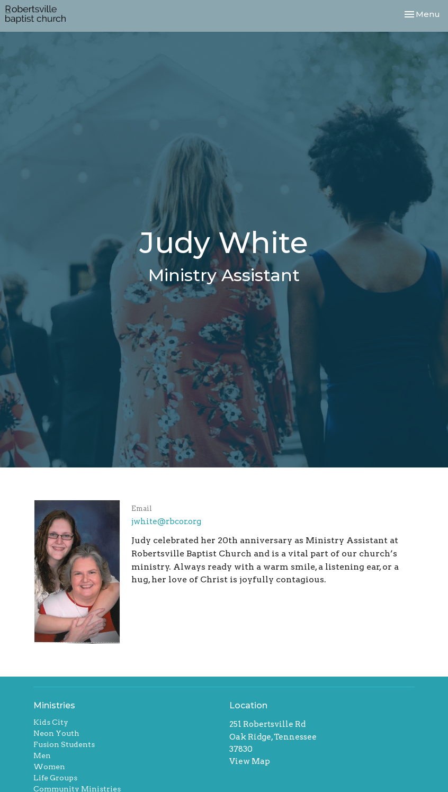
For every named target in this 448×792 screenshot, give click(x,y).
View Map (249, 761)
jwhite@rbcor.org (166, 521)
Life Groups (55, 777)
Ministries (54, 705)
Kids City (50, 722)
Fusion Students (64, 744)
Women (49, 766)
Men (42, 755)
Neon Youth (56, 733)
